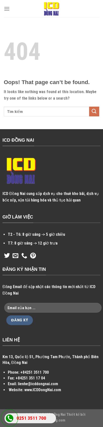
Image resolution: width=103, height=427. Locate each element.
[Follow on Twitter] (7, 256)
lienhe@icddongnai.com (38, 383)
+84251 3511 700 (34, 372)
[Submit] (94, 111)
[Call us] (24, 256)
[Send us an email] (15, 256)
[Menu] (7, 9)
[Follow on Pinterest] (33, 256)
